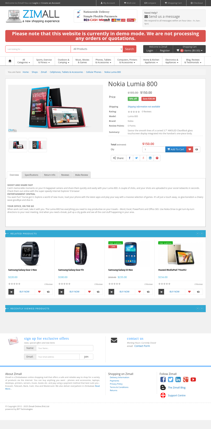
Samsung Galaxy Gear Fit (71, 270)
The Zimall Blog (176, 387)
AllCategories (23, 61)
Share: (118, 158)
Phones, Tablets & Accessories (103, 61)
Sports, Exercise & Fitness (44, 61)
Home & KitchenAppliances (151, 61)
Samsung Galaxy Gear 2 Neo (22, 270)
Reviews (65, 174)
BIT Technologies (25, 409)
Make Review (81, 174)
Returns (113, 390)
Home (26, 72)
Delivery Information (119, 377)
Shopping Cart (173, 3)
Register (165, 50)
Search (129, 49)
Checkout (197, 3)
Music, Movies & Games (82, 61)
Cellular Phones (93, 72)
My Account (108, 3)
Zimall (44, 72)
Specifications (31, 174)
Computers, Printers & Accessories (127, 61)
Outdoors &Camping (63, 61)
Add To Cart (176, 149)
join (86, 356)
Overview (14, 174)
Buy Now (18, 292)
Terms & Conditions (119, 387)
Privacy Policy (116, 383)
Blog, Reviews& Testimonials (192, 61)
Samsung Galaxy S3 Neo (120, 270)
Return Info (49, 174)
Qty (112, 149)
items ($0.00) (190, 50)
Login (149, 50)
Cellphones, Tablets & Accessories (66, 72)
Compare (150, 3)
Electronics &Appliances (171, 61)
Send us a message (162, 16)
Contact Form (142, 346)
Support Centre (177, 395)
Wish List (130, 3)
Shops (35, 72)
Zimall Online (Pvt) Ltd (39, 406)
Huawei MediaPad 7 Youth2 (172, 270)
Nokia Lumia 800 (112, 72)
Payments (114, 380)
